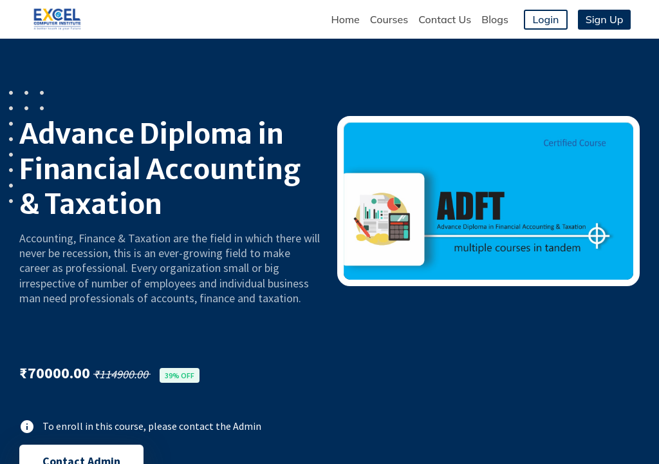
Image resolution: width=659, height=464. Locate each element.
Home (345, 19)
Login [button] (546, 19)
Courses (389, 19)
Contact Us (444, 19)
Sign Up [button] (605, 19)
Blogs (494, 19)
